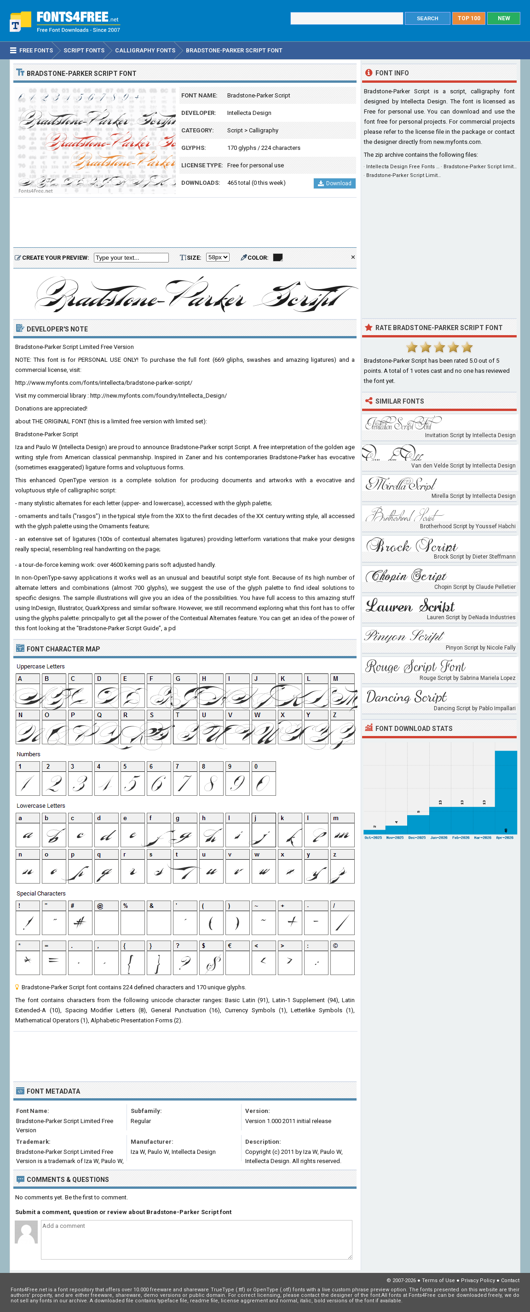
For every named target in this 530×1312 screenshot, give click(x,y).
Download (334, 183)
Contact (510, 1280)
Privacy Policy (478, 1280)
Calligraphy (263, 130)
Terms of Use (438, 1280)
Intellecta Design (249, 112)
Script (235, 130)
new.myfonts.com (457, 141)
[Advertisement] (185, 223)
